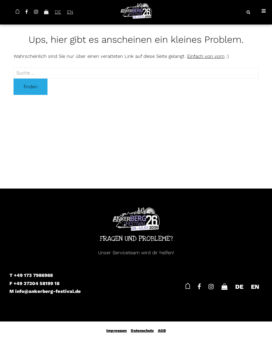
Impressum (116, 330)
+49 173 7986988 (33, 275)
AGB (162, 330)
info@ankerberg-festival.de (48, 291)
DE (58, 12)
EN (70, 12)
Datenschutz (142, 330)
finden (30, 87)
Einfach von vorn (206, 56)
